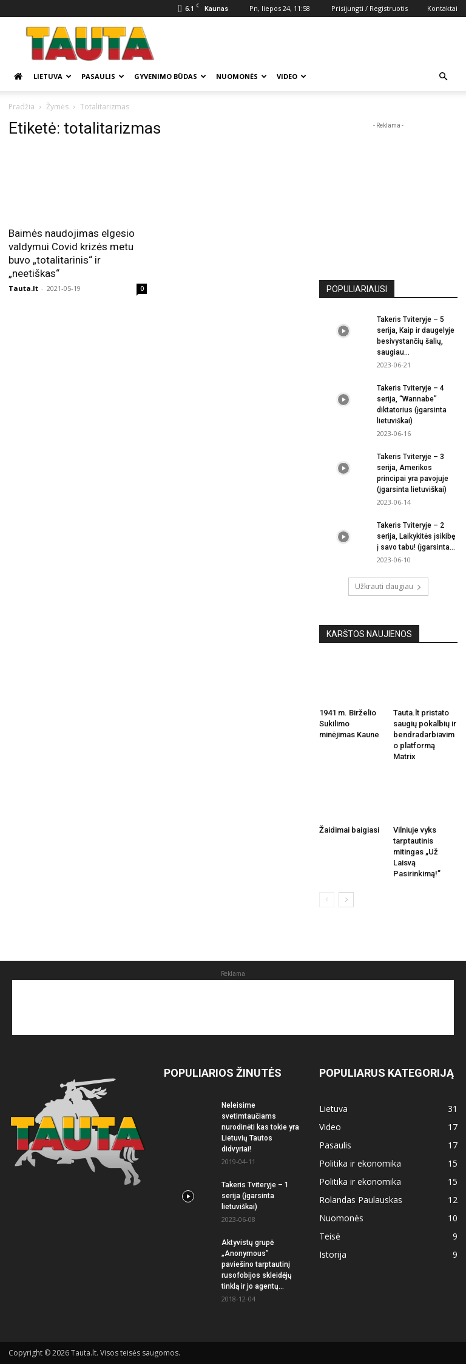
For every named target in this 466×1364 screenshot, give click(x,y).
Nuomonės (241, 76)
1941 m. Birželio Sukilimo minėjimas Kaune (349, 723)
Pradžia (21, 106)
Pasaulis (102, 76)
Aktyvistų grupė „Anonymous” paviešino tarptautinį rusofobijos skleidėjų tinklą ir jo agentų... (256, 1264)
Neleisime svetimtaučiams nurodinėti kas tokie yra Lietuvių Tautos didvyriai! (260, 1127)
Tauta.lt (23, 288)
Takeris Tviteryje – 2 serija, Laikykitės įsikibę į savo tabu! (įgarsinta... (416, 536)
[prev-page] (326, 899)
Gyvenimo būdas (170, 76)
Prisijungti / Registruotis (369, 8)
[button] (443, 77)
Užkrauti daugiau (388, 586)
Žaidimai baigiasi (349, 829)
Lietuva (52, 76)
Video (291, 76)
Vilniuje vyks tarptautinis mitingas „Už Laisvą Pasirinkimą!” (417, 851)
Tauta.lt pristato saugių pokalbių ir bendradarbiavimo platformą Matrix (424, 734)
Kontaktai (442, 8)
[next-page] (346, 899)
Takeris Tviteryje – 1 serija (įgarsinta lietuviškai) (255, 1196)
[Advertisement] (315, 44)
